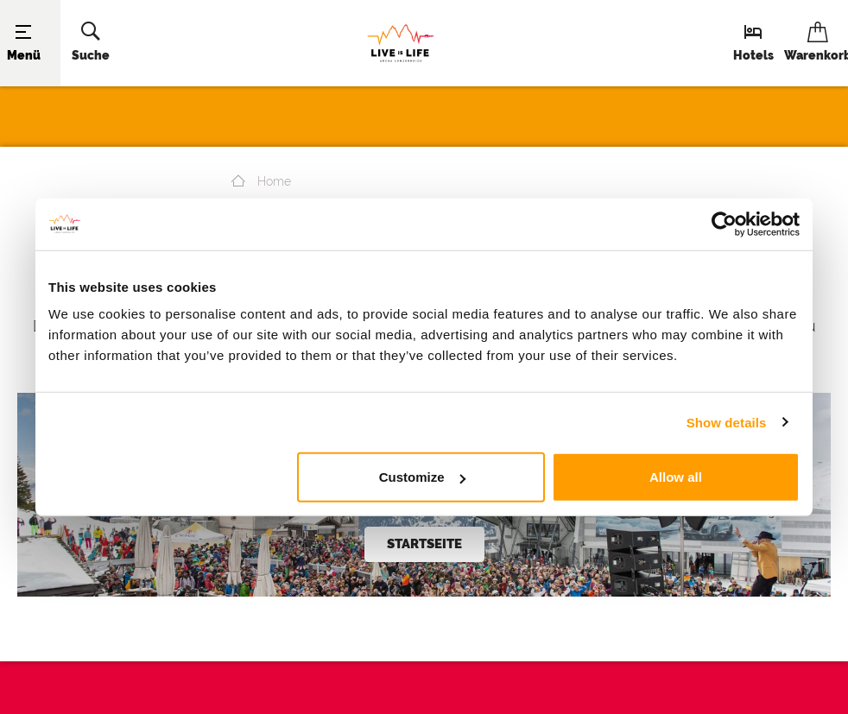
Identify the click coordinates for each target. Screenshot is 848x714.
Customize (422, 477)
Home (261, 181)
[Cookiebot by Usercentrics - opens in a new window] (724, 224)
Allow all (675, 477)
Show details (727, 421)
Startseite (424, 544)
